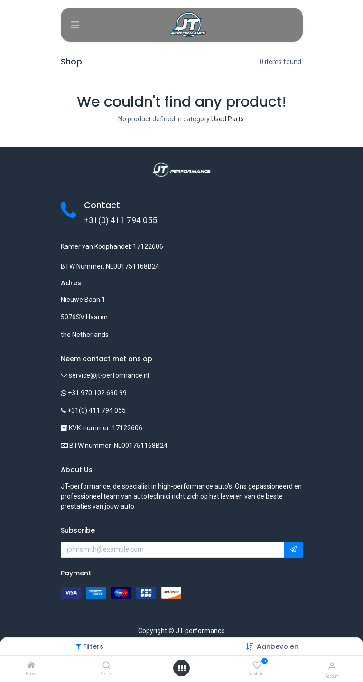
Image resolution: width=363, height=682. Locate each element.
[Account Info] (331, 666)
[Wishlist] (257, 665)
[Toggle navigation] (75, 25)
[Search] (106, 666)
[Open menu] (182, 668)
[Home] (31, 666)
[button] (277, 646)
